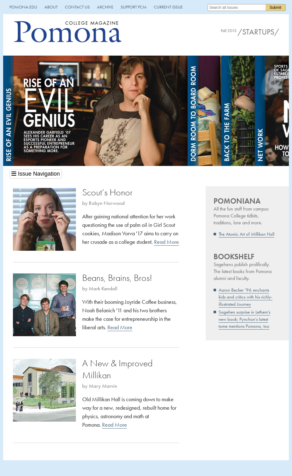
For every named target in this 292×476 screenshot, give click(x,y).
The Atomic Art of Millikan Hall (246, 234)
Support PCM (133, 7)
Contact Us (77, 7)
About (51, 7)
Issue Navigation (35, 174)
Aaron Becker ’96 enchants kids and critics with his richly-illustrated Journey (245, 297)
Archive (105, 7)
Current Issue (168, 7)
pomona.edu (23, 7)
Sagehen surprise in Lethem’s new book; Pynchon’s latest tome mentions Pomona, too (244, 319)
